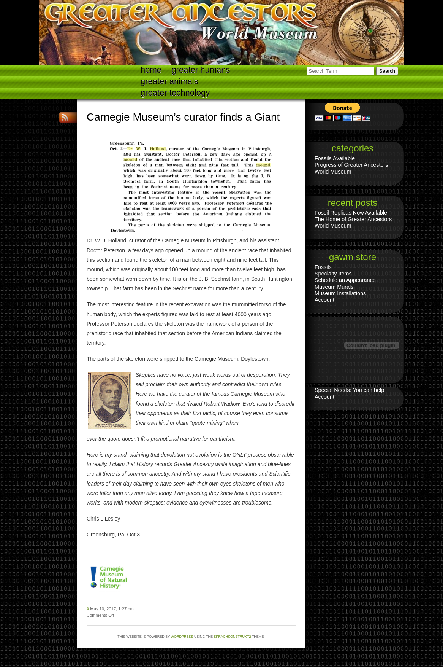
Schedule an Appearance (345, 280)
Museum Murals (334, 287)
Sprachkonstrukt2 (232, 636)
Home (151, 70)
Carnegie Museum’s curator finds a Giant (183, 117)
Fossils (323, 267)
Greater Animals (169, 81)
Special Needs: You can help (349, 390)
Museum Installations (340, 293)
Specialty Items (333, 274)
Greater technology (175, 92)
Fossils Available (335, 158)
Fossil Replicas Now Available (351, 213)
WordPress (182, 636)
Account (324, 300)
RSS (65, 117)
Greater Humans (201, 70)
